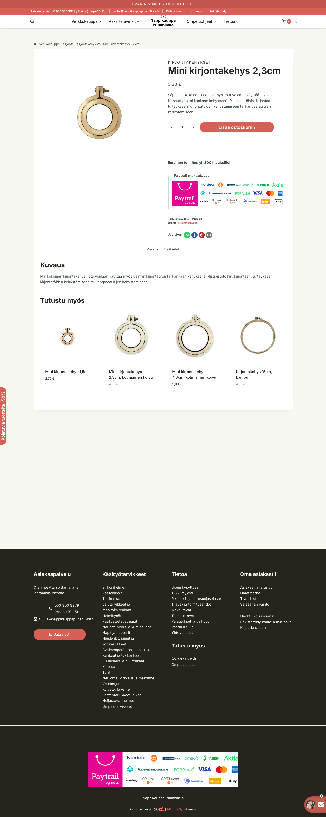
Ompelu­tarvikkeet (117, 706)
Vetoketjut (111, 684)
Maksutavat (181, 610)
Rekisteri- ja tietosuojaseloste (196, 599)
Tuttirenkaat (112, 599)
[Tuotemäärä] (182, 127)
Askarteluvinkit (183, 659)
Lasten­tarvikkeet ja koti (122, 695)
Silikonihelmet (114, 587)
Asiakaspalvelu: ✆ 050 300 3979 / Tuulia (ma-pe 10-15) (68, 11)
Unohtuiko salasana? (257, 616)
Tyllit (106, 672)
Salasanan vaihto (254, 604)
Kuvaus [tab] (153, 249)
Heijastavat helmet (118, 701)
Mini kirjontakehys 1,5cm (67, 372)
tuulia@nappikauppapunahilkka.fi (136, 11)
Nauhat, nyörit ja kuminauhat (126, 627)
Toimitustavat (182, 616)
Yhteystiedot (182, 633)
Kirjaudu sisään (253, 628)
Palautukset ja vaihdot (190, 621)
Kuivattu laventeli (116, 689)
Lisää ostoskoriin (237, 127)
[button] (314, 796)
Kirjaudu (196, 11)
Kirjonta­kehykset (189, 62)
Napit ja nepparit (116, 633)
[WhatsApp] (187, 235)
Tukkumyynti (182, 593)
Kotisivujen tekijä (140, 809)
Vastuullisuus (182, 627)
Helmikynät (111, 616)
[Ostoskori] (284, 21)
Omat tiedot (250, 593)
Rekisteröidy (218, 11)
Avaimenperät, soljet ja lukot (126, 650)
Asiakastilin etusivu (256, 587)
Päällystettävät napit (119, 621)
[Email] (209, 235)
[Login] (295, 21)
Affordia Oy (175, 809)
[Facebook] (194, 235)
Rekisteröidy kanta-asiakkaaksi (266, 622)
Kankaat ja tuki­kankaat (121, 655)
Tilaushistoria (251, 599)
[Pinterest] (202, 235)
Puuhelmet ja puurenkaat (123, 661)
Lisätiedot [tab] (171, 249)
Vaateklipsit (112, 593)
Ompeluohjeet (183, 664)
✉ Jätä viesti (174, 11)
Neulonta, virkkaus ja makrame (128, 678)
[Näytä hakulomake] (32, 21)
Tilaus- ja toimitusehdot (191, 604)
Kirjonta (108, 667)
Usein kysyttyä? (185, 587)
